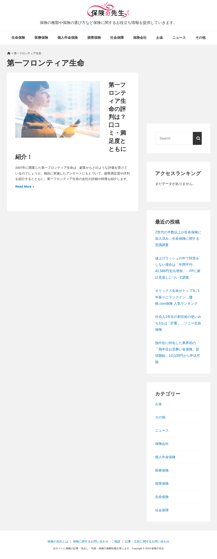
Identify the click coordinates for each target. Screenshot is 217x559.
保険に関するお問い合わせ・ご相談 (96, 541)
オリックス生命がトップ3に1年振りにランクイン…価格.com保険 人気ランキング (177, 297)
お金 (159, 37)
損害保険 (94, 37)
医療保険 (41, 37)
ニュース (179, 37)
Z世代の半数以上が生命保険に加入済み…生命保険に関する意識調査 (178, 238)
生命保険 (18, 37)
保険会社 (140, 37)
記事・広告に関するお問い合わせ (147, 541)
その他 (200, 37)
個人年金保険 (67, 37)
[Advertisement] (178, 88)
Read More (23, 186)
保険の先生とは (57, 541)
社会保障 (117, 37)
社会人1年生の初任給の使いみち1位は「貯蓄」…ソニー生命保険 (178, 323)
